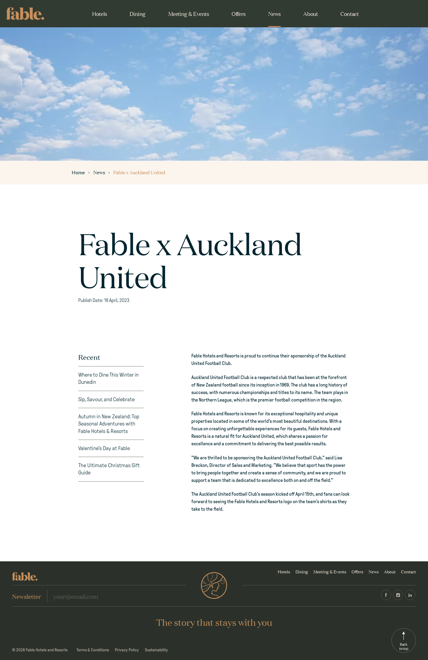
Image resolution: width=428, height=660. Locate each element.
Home (79, 172)
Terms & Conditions (92, 650)
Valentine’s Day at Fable (104, 448)
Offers (239, 13)
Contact (349, 13)
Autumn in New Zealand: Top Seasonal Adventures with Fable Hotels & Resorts (108, 424)
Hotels (99, 13)
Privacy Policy (127, 650)
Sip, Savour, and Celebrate (106, 399)
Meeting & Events (188, 13)
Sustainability (156, 650)
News (274, 13)
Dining (137, 13)
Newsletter (26, 596)
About (310, 13)
